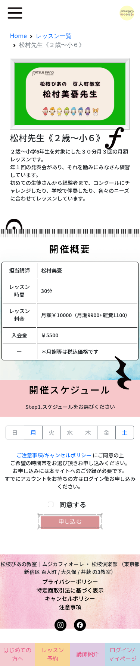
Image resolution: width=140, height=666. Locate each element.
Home (18, 36)
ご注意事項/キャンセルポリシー (53, 455)
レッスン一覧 (54, 36)
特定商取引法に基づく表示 (70, 590)
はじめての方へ (17, 654)
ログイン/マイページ (123, 654)
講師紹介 (87, 654)
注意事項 (70, 607)
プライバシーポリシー (70, 581)
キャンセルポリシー (70, 598)
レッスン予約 (52, 654)
